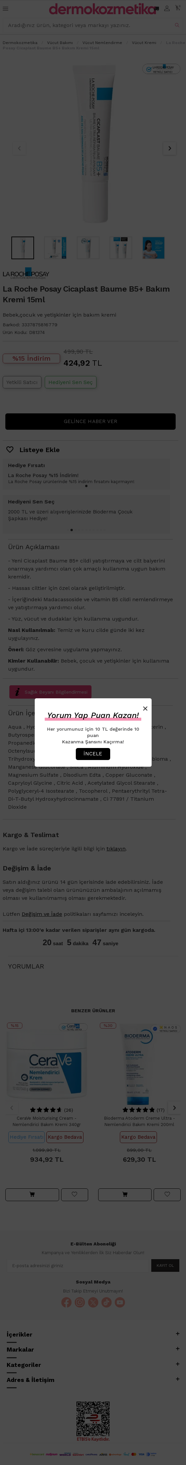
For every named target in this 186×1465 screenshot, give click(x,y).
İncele (92, 754)
